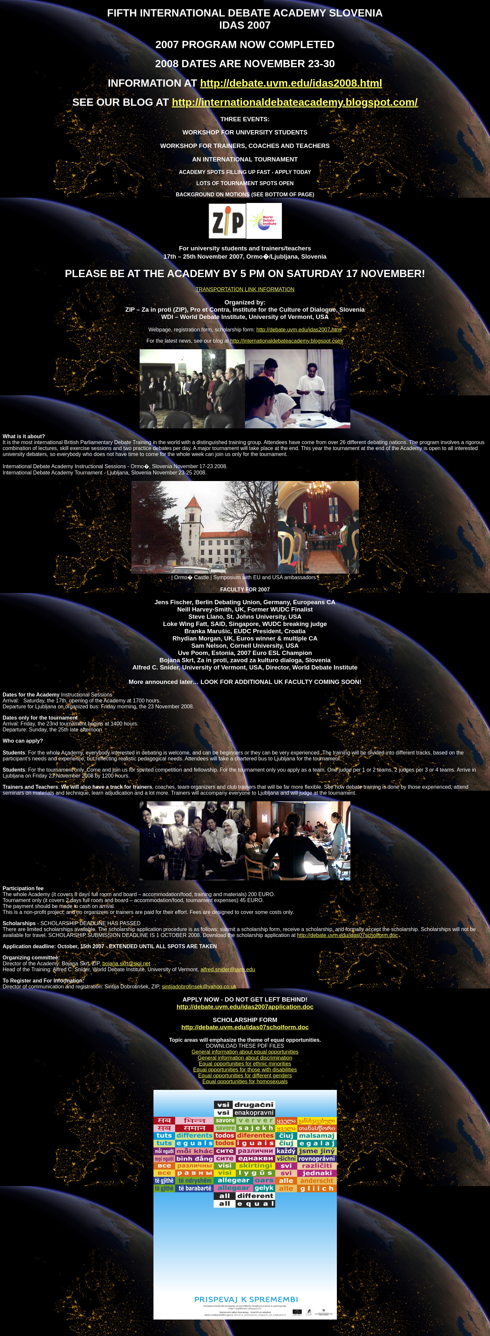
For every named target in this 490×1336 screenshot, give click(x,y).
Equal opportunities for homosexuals (245, 1081)
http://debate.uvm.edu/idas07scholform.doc (347, 935)
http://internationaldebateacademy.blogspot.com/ (295, 102)
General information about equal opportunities (245, 1052)
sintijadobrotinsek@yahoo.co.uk (199, 986)
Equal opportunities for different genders (245, 1075)
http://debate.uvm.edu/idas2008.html (291, 83)
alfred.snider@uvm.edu (228, 969)
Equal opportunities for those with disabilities (245, 1069)
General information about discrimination (245, 1058)
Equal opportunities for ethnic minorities (245, 1063)
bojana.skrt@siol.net (126, 963)
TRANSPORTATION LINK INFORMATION (245, 289)
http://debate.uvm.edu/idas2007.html (299, 329)
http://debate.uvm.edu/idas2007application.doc (245, 1006)
